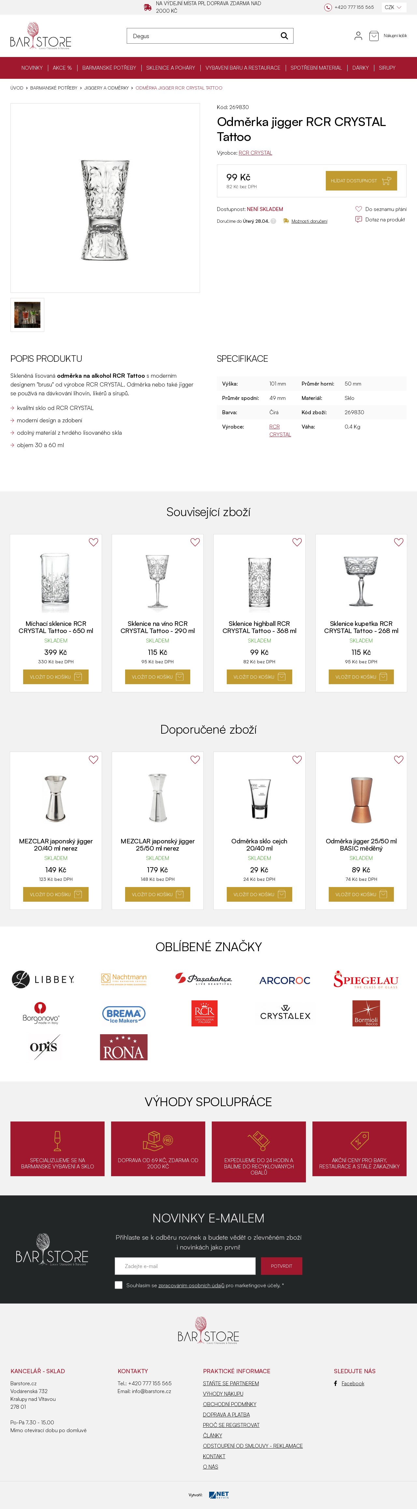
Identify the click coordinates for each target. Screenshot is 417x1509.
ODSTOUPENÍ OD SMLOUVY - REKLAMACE (253, 1446)
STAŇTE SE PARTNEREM (231, 1383)
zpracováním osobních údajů (191, 1285)
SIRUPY (387, 67)
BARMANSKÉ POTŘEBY (109, 67)
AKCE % (62, 67)
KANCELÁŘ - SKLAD (37, 1371)
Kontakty (133, 1371)
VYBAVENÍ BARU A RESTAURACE (243, 67)
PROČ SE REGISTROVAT (231, 1425)
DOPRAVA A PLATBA (226, 1414)
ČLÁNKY (212, 1435)
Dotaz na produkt (380, 219)
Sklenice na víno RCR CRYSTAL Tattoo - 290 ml (158, 627)
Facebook (349, 1383)
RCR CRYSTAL (255, 152)
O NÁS (210, 1466)
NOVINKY (32, 67)
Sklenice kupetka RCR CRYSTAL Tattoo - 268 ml (361, 627)
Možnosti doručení (305, 221)
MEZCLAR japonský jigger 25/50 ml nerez (157, 845)
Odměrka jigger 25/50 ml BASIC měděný (361, 845)
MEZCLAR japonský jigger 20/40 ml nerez (56, 845)
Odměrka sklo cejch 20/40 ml (259, 845)
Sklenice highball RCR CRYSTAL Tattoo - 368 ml (259, 627)
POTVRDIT (281, 1266)
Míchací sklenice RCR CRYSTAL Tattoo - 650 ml (56, 627)
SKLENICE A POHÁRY (170, 67)
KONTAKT (214, 1456)
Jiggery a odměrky (106, 88)
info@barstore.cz (151, 1391)
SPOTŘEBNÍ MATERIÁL (316, 67)
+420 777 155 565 (150, 1383)
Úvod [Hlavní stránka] (16, 88)
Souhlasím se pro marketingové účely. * (205, 1285)
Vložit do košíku (56, 676)
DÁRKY (360, 67)
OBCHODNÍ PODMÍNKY (229, 1404)
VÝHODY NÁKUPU (223, 1393)
